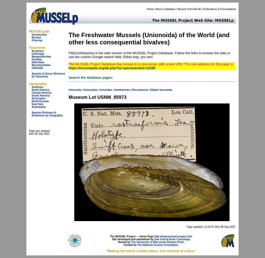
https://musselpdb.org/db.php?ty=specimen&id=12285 (112, 68)
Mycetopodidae (41, 65)
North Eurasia (40, 101)
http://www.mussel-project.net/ (173, 236)
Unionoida (75, 89)
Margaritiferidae (41, 56)
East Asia (37, 104)
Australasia (39, 107)
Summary (37, 87)
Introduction (39, 34)
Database (170, 9)
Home (150, 9)
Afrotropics (39, 98)
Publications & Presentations (219, 9)
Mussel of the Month (189, 9)
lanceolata (165, 89)
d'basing (37, 40)
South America (41, 95)
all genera (38, 51)
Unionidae (38, 53)
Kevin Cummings (179, 239)
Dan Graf (159, 239)
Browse (36, 37)
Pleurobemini (140, 89)
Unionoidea (90, 89)
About (159, 9)
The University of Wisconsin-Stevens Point (157, 242)
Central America (41, 92)
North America (40, 89)
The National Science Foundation (157, 245)
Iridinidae (37, 68)
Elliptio (154, 89)
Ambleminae (121, 89)
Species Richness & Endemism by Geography (47, 114)
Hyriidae (37, 59)
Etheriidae (38, 62)
